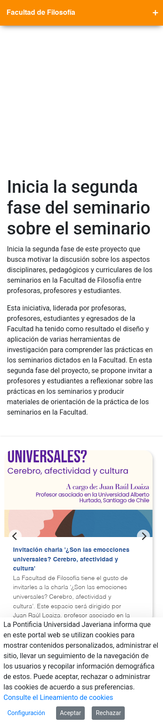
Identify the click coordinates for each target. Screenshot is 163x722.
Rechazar (108, 712)
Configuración (26, 712)
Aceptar (70, 712)
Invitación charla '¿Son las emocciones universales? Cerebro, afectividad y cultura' (71, 421)
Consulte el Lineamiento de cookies (58, 697)
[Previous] (15, 397)
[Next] (143, 397)
